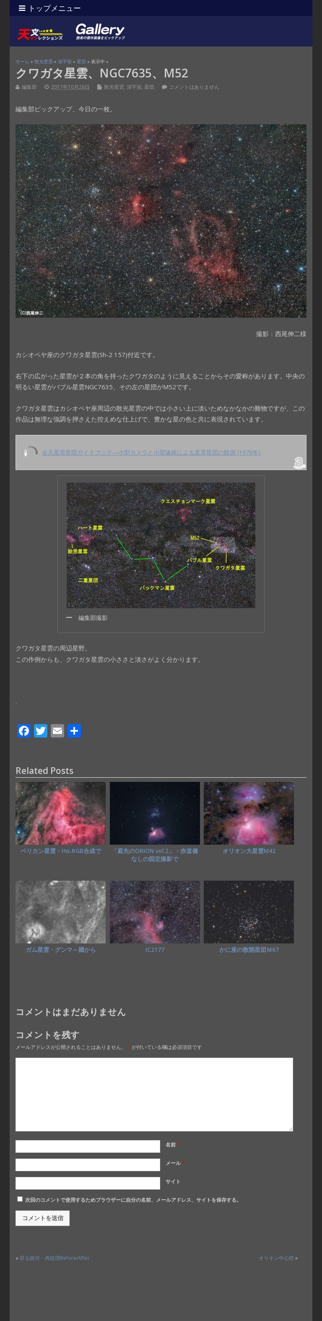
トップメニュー (50, 8)
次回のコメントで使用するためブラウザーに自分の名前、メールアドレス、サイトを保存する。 (133, 1199)
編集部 (29, 86)
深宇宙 (134, 86)
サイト (173, 1181)
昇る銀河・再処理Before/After (55, 1258)
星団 (149, 86)
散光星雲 (114, 86)
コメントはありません (194, 86)
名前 (173, 1144)
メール (175, 1163)
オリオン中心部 (276, 1258)
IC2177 (154, 949)
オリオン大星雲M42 (249, 851)
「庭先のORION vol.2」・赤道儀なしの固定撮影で (155, 855)
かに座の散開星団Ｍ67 (249, 949)
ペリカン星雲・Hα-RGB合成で (61, 851)
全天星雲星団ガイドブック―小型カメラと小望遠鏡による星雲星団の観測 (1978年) (151, 452)
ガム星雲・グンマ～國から (61, 949)
